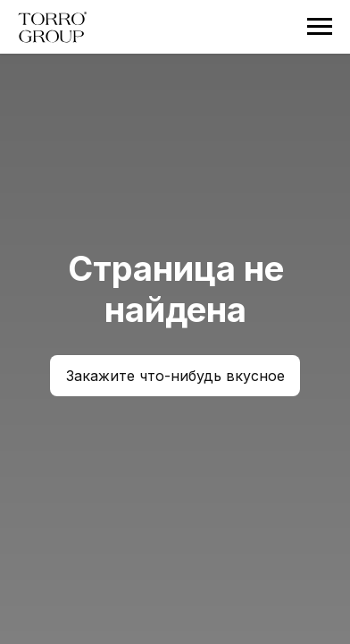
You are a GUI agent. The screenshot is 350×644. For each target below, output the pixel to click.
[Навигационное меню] (319, 27)
